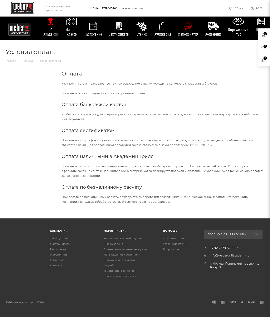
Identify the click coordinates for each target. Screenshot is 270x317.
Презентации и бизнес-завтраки (125, 249)
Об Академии (51, 32)
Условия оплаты (173, 238)
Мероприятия (188, 34)
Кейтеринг (213, 34)
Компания (59, 230)
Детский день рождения (119, 259)
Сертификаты (119, 34)
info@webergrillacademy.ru (229, 255)
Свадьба (109, 265)
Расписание (93, 34)
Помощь (170, 230)
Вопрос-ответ (172, 249)
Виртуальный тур (238, 32)
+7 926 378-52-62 (103, 8)
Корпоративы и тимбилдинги (123, 238)
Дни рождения (113, 243)
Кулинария (162, 34)
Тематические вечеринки (120, 270)
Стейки (142, 34)
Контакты (56, 265)
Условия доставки (174, 243)
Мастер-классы (71, 32)
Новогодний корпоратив (120, 276)
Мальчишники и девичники (122, 254)
